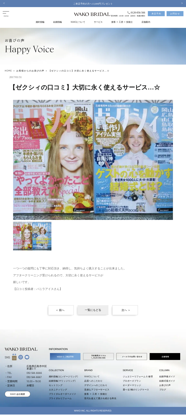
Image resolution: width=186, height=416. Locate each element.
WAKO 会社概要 (17, 393)
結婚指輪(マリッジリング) (62, 380)
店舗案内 (145, 21)
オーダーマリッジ (132, 385)
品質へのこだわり (93, 380)
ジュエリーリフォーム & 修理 (138, 376)
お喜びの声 (165, 385)
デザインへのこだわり (95, 385)
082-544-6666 (34, 373)
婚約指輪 (40, 21)
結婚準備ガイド (167, 376)
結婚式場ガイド (167, 380)
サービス (98, 21)
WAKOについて (78, 21)
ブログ (162, 389)
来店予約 (156, 13)
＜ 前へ (60, 310)
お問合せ (175, 13)
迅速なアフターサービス (97, 389)
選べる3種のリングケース (136, 389)
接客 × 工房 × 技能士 (122, 21)
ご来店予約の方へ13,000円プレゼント (93, 4)
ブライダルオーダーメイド (62, 393)
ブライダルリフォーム (60, 398)
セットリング (56, 385)
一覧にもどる (93, 309)
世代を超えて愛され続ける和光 (100, 398)
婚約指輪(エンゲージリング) (63, 376)
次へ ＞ (126, 310)
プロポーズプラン (132, 380)
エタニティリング (58, 389)
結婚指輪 (57, 21)
